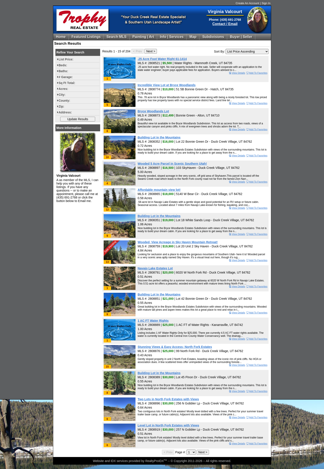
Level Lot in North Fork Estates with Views (168, 425)
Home (61, 37)
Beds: (63, 65)
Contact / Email (225, 24)
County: (64, 100)
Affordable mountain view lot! (159, 190)
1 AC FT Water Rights (153, 320)
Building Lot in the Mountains (159, 137)
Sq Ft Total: (67, 83)
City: (62, 94)
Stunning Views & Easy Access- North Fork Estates (175, 347)
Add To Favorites (256, 73)
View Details (237, 73)
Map (192, 37)
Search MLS (116, 37)
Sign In (266, 3)
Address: (65, 112)
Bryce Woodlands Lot (153, 111)
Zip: (61, 106)
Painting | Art (143, 37)
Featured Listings (86, 37)
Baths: (63, 71)
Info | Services (172, 37)
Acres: (63, 89)
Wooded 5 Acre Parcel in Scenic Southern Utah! (172, 163)
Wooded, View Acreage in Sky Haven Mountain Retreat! (178, 242)
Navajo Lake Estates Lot (155, 268)
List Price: (66, 59)
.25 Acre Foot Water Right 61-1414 (162, 59)
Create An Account (247, 3)
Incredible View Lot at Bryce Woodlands (167, 85)
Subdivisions (213, 37)
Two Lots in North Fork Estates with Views (168, 399)
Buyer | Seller (241, 37)
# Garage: (66, 77)
